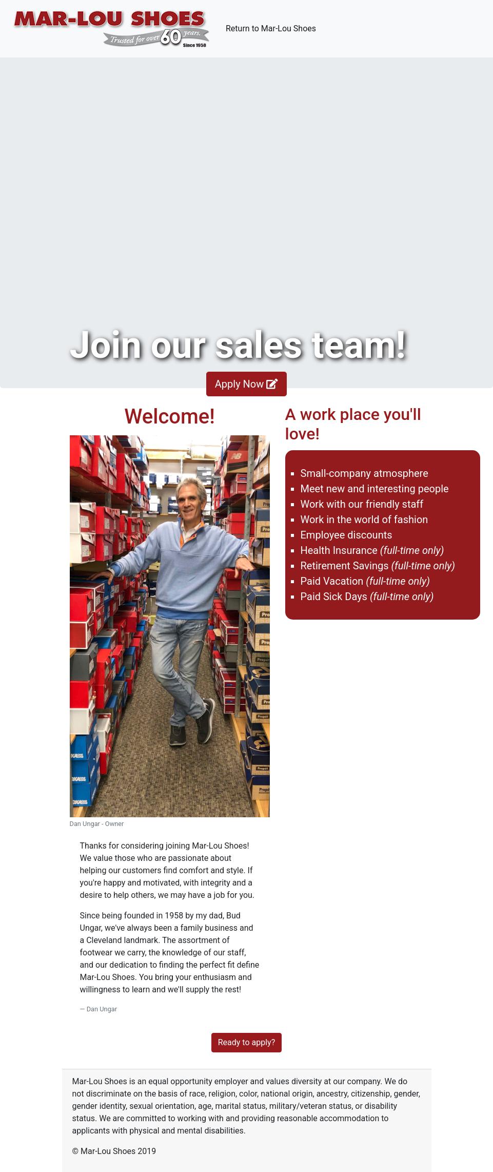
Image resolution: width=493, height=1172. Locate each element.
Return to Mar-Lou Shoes (273, 27)
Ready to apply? (246, 1042)
